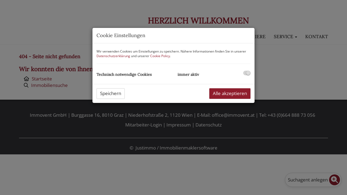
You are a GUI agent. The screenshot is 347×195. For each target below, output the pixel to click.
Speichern (110, 93)
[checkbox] (246, 73)
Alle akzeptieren (230, 93)
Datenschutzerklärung (113, 56)
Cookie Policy (160, 56)
